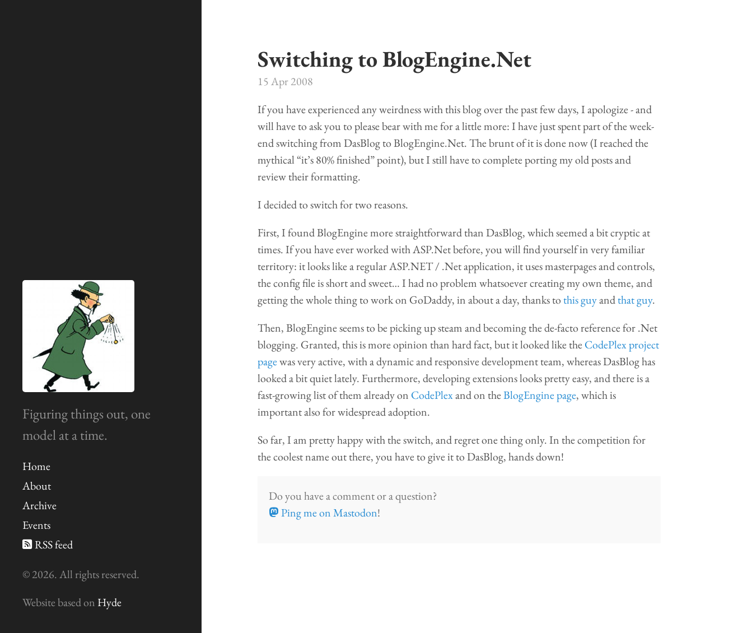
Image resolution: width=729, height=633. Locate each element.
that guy (635, 299)
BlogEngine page (539, 395)
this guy (580, 299)
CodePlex (432, 395)
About (36, 485)
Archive (39, 505)
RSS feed (47, 544)
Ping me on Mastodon (323, 512)
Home (36, 466)
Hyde (109, 602)
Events (36, 525)
